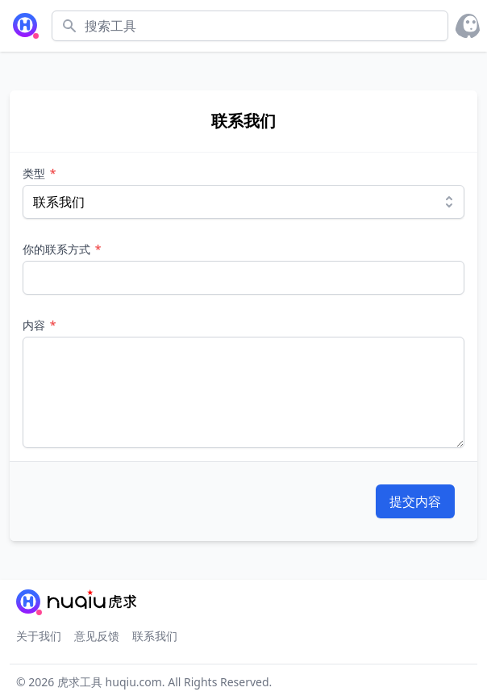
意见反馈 (96, 635)
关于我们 (38, 635)
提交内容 (415, 501)
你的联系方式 (58, 249)
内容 (35, 325)
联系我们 (154, 635)
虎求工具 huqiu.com (108, 682)
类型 (35, 173)
